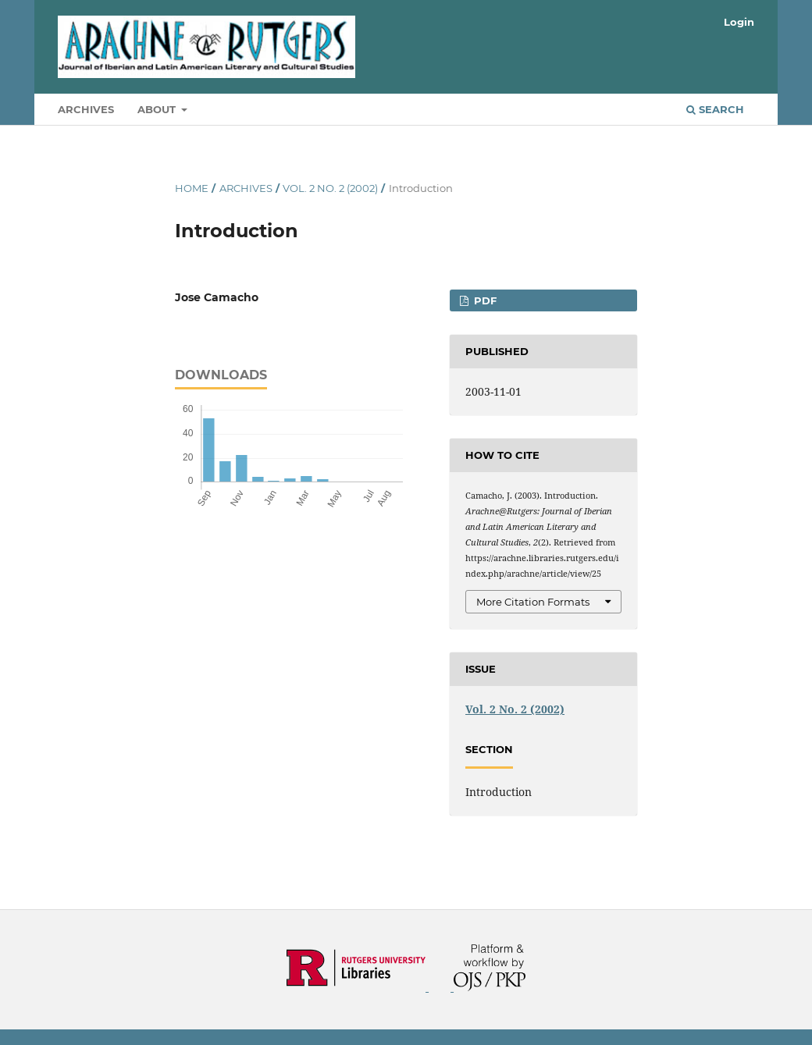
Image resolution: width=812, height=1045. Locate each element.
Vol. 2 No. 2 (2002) (330, 188)
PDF (484, 300)
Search (715, 109)
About (158, 109)
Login (739, 22)
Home (191, 188)
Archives (86, 109)
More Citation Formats (532, 601)
